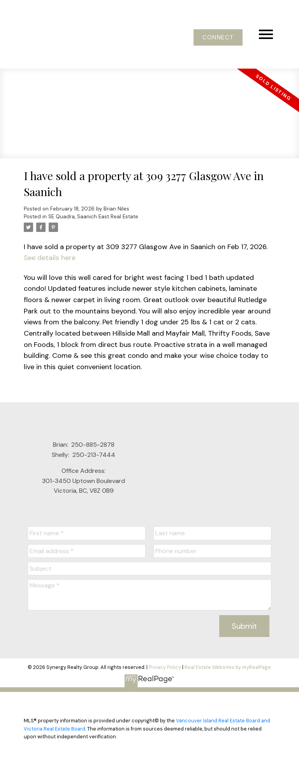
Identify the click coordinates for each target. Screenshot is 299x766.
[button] (218, 37)
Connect (218, 37)
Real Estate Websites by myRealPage (228, 667)
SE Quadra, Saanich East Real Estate (93, 216)
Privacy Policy (165, 667)
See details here (50, 257)
